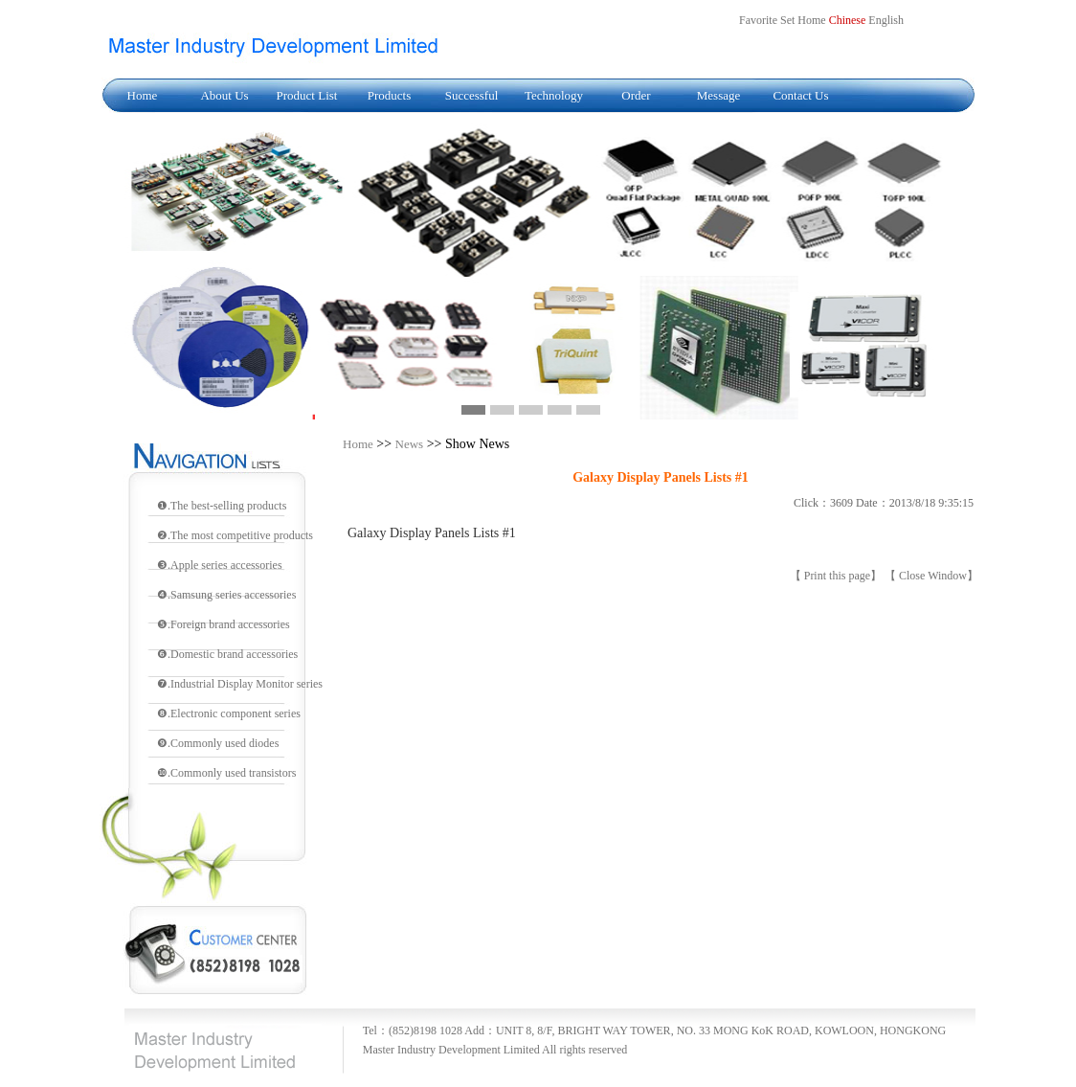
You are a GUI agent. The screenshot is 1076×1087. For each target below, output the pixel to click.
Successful (472, 95)
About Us (224, 95)
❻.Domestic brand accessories (227, 654)
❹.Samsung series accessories (226, 594)
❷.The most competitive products (235, 535)
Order (635, 95)
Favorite (758, 20)
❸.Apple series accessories (219, 565)
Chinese (847, 20)
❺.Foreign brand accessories (223, 624)
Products (390, 95)
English (886, 20)
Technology (554, 95)
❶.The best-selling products (221, 505)
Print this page (837, 575)
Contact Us (800, 95)
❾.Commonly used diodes (218, 743)
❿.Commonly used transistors (226, 773)
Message (719, 95)
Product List (307, 95)
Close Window (933, 575)
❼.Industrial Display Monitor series (240, 684)
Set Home (803, 20)
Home (142, 95)
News (409, 444)
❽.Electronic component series (229, 713)
